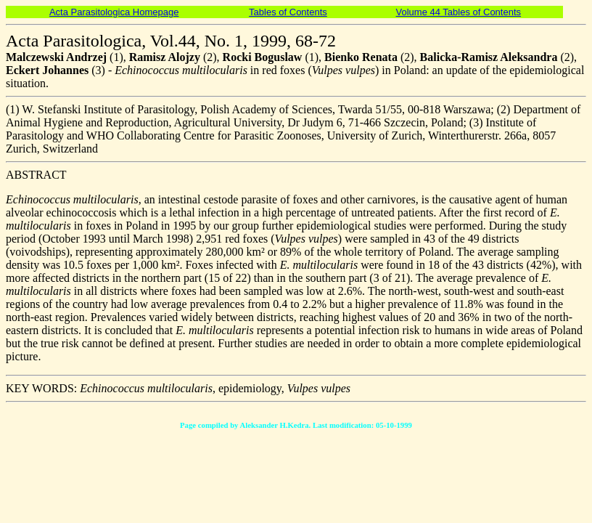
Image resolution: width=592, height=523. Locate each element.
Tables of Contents (288, 12)
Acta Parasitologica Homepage (114, 12)
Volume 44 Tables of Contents (459, 12)
